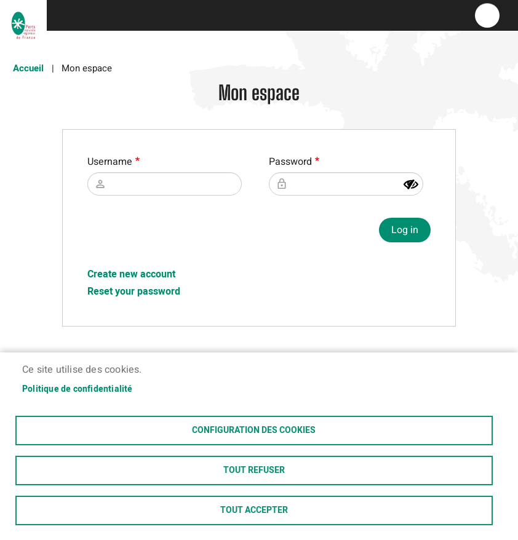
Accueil (28, 68)
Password (290, 161)
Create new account (131, 274)
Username (109, 161)
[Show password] (411, 184)
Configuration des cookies (254, 430)
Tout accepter (254, 510)
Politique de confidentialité (77, 389)
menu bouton (487, 15)
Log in (404, 230)
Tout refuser (254, 470)
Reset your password (133, 291)
